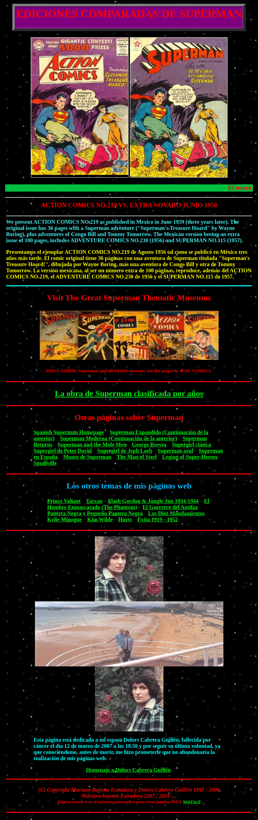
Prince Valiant (64, 501)
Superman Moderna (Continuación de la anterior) (118, 438)
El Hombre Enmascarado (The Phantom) (128, 504)
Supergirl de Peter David (63, 451)
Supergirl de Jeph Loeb (124, 451)
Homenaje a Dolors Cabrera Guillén (128, 770)
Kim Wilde (100, 519)
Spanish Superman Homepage (69, 432)
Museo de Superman (87, 457)
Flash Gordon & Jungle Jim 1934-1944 (153, 501)
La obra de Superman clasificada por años (129, 393)
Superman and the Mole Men (92, 444)
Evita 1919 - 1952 (157, 519)
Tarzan (94, 501)
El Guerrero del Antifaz (170, 507)
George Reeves (149, 444)
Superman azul (175, 451)
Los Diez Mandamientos (176, 513)
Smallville (45, 463)
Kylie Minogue (64, 519)
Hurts (125, 519)
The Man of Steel (137, 457)
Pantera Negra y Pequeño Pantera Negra (95, 513)
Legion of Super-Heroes (190, 457)
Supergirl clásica (191, 444)
